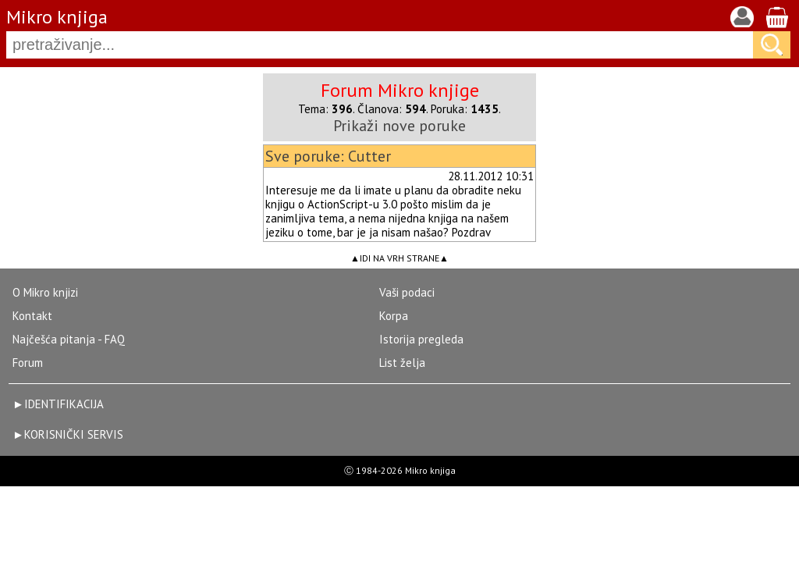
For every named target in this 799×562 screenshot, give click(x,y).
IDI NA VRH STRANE (399, 258)
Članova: (391, 108)
